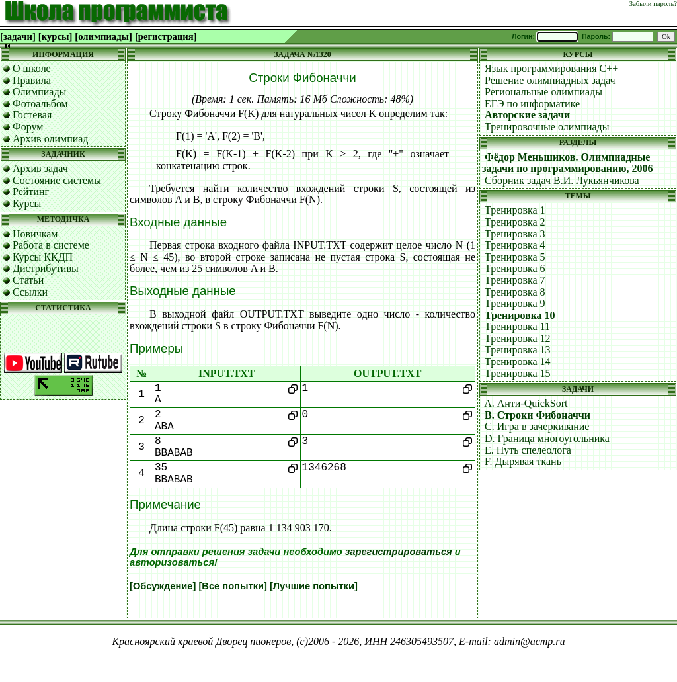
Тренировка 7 (515, 280)
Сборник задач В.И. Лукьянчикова (562, 180)
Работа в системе (51, 245)
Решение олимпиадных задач (550, 80)
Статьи (28, 280)
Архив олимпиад (51, 138)
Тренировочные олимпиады (547, 126)
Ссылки (30, 292)
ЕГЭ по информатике (532, 103)
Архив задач (40, 168)
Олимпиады (39, 91)
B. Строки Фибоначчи (537, 415)
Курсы (27, 203)
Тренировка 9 (515, 303)
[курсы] (55, 36)
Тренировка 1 (515, 210)
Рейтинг (31, 191)
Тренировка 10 (520, 315)
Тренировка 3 (515, 233)
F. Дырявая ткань (523, 461)
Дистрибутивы (46, 268)
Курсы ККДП (43, 257)
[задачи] (18, 36)
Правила (32, 80)
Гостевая (32, 114)
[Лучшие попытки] (314, 586)
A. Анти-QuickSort (525, 403)
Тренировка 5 (515, 257)
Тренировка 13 (518, 349)
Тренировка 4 (515, 245)
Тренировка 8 (515, 292)
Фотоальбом (40, 103)
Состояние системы (57, 180)
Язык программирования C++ (551, 68)
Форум (28, 126)
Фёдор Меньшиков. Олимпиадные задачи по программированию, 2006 (567, 163)
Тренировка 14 (518, 361)
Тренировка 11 (517, 326)
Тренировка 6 (515, 268)
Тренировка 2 (515, 222)
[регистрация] (166, 36)
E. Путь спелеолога (528, 450)
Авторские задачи (527, 114)
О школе (32, 68)
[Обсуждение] (163, 586)
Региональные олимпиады (543, 91)
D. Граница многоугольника (547, 438)
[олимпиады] (103, 36)
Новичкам (35, 233)
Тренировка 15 (518, 373)
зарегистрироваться (398, 551)
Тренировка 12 (518, 338)
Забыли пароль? (653, 3)
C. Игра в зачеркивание (537, 426)
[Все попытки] (232, 586)
